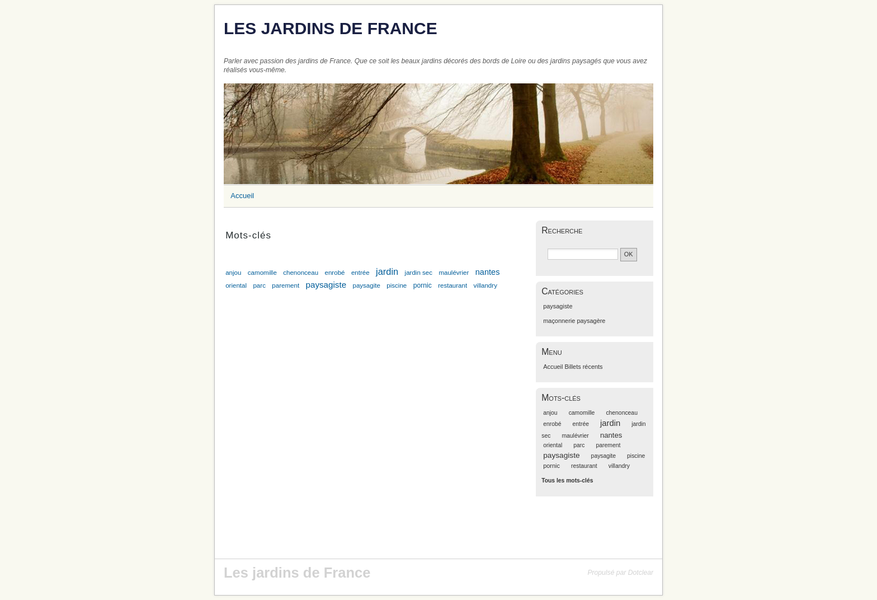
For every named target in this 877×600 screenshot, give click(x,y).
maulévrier (453, 272)
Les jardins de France (330, 28)
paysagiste (325, 284)
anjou (233, 272)
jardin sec (418, 272)
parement (285, 285)
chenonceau (300, 272)
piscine (396, 285)
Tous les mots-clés (567, 480)
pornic (422, 285)
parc (259, 285)
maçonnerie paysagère (574, 320)
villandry (485, 285)
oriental (236, 285)
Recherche (561, 230)
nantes (487, 272)
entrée (360, 272)
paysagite (366, 285)
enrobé (335, 272)
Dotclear (640, 572)
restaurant (452, 285)
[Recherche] (583, 254)
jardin (387, 271)
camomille (262, 272)
